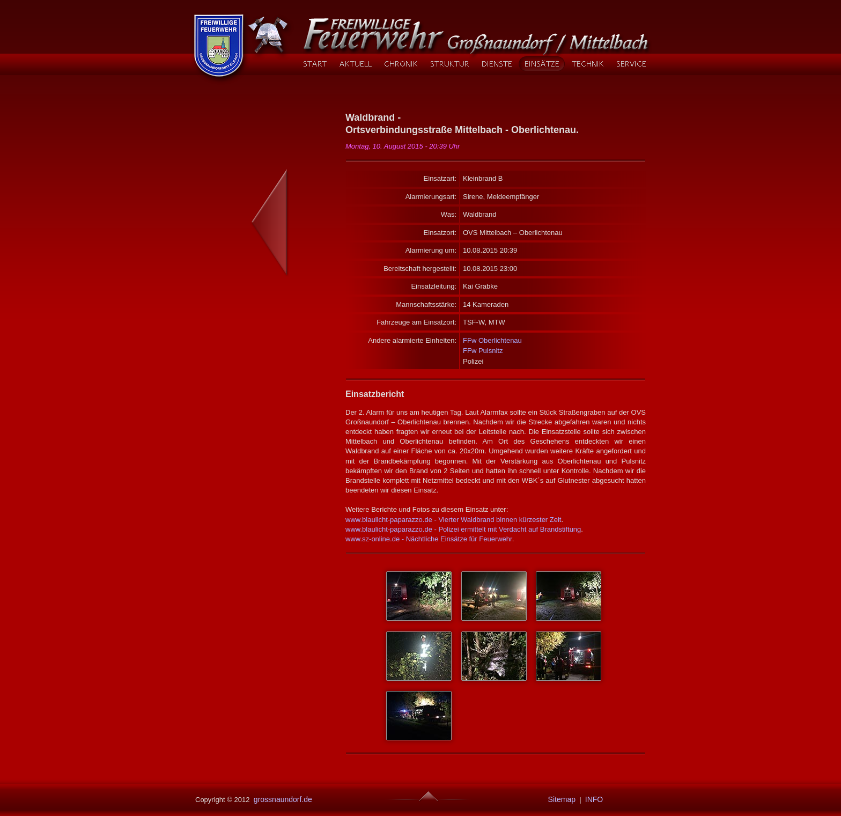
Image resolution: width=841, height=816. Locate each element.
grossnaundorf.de (282, 799)
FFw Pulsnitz (483, 351)
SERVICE (631, 64)
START (315, 64)
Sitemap (560, 799)
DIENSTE (496, 64)
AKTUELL (355, 64)
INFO (594, 799)
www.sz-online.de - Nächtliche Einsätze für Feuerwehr (428, 539)
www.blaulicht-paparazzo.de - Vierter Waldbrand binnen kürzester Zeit (453, 520)
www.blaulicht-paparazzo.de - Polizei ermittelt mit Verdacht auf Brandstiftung (463, 529)
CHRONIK (401, 64)
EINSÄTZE (541, 64)
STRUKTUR (449, 64)
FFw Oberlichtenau (492, 340)
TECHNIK (587, 64)
